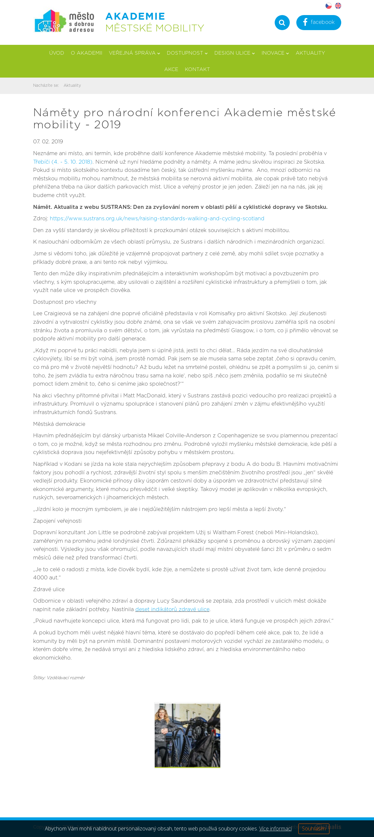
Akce (171, 69)
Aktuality (310, 53)
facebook (319, 23)
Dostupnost (187, 53)
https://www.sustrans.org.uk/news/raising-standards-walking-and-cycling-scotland (157, 218)
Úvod (56, 53)
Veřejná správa (134, 53)
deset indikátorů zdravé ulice (172, 609)
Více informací (275, 828)
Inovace (275, 53)
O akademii (86, 53)
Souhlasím (314, 828)
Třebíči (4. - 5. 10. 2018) (62, 162)
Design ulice (234, 53)
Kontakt (197, 69)
